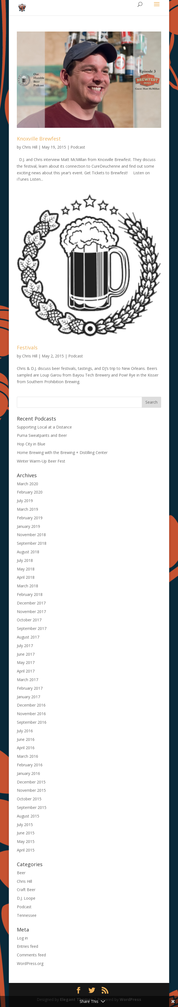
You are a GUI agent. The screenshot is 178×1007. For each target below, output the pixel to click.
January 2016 (28, 773)
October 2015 (29, 798)
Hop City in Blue (31, 444)
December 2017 (31, 603)
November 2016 (31, 713)
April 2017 (26, 671)
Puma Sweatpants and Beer (42, 435)
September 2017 (31, 628)
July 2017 (25, 645)
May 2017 (26, 662)
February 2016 (30, 764)
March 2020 (27, 483)
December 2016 (31, 705)
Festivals (27, 347)
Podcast (77, 147)
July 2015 (25, 824)
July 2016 (25, 730)
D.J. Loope (26, 898)
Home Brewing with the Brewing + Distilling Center (62, 452)
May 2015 (26, 841)
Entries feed (27, 946)
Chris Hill (29, 147)
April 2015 (26, 850)
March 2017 (27, 679)
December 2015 (31, 782)
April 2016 (26, 747)
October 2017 (29, 619)
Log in (22, 938)
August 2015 (28, 816)
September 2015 (31, 807)
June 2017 (26, 654)
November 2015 (31, 790)
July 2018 (25, 560)
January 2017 (28, 696)
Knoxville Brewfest (39, 138)
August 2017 (28, 637)
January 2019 (28, 526)
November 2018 (31, 534)
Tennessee (26, 915)
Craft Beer (26, 889)
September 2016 (31, 722)
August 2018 (28, 551)
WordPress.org (30, 963)
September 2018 (31, 543)
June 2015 (26, 832)
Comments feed (31, 954)
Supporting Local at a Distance (44, 427)
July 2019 (25, 500)
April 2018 (26, 577)
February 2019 (30, 517)
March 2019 (27, 509)
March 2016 (27, 756)
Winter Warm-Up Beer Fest (41, 461)
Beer (21, 872)
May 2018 (26, 569)
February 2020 (30, 492)
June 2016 (26, 739)
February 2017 (30, 688)
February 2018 (30, 594)
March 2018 (27, 585)
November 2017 (31, 611)
